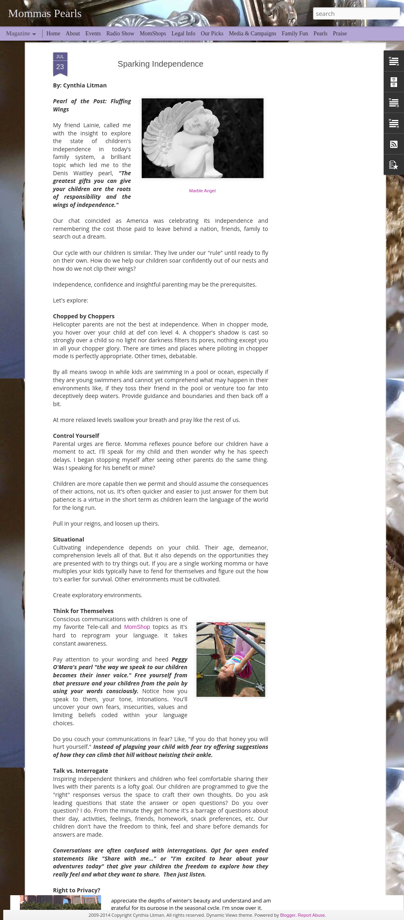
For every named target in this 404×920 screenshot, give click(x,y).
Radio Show (120, 33)
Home (53, 33)
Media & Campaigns (253, 33)
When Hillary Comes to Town (166, 762)
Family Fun (295, 33)
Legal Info (183, 33)
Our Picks (212, 33)
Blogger (288, 915)
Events (93, 33)
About (73, 33)
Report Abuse (311, 915)
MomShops (153, 33)
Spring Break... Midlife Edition (167, 854)
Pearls (320, 33)
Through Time (145, 576)
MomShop (137, 459)
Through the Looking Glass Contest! (177, 669)
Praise (340, 33)
